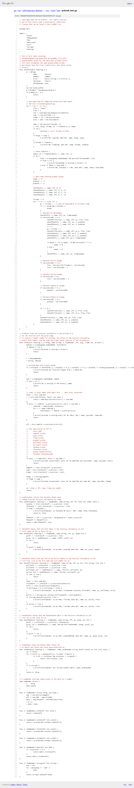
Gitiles (13, 785)
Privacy (18, 785)
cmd (53, 10)
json (130, 785)
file (58, 16)
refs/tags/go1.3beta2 (32, 10)
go (15, 10)
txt (125, 785)
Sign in (129, 3)
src (47, 10)
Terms (25, 785)
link (58, 10)
